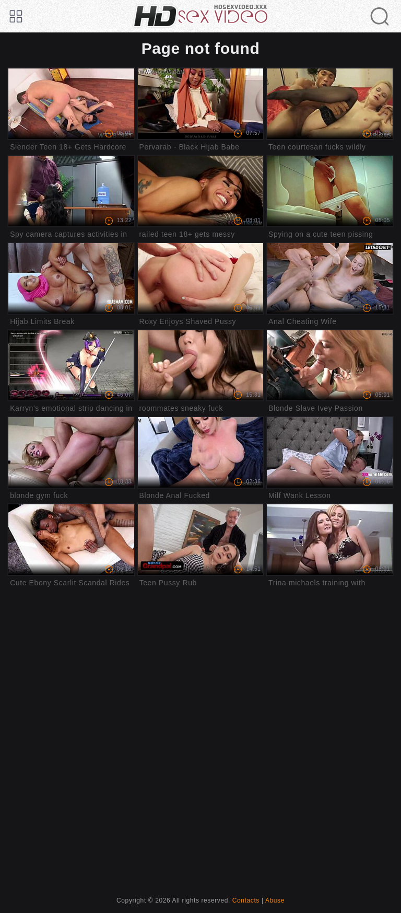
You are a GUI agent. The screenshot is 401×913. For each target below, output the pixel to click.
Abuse (275, 900)
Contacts (246, 900)
